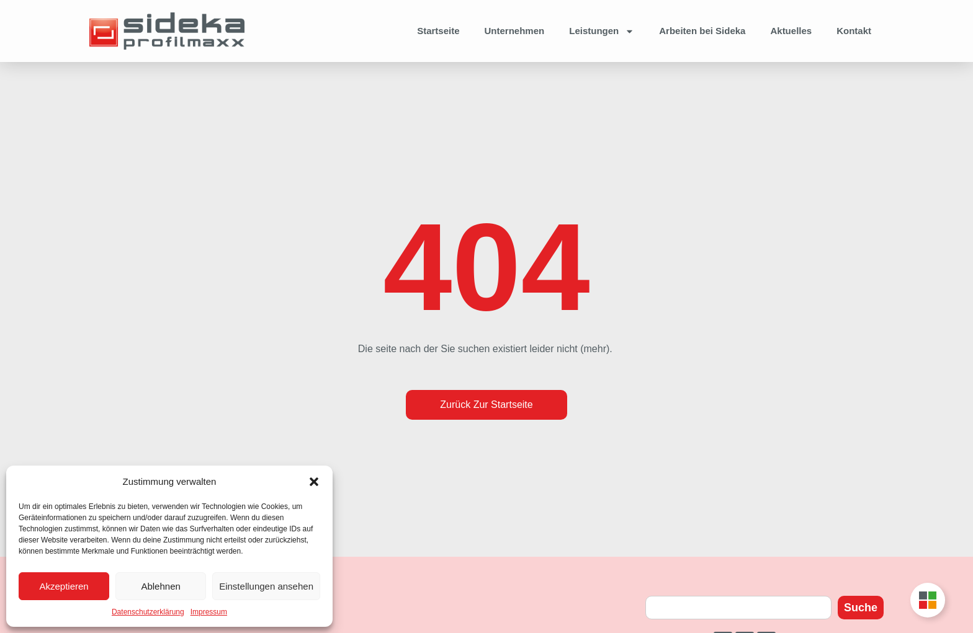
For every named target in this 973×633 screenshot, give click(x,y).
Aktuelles (791, 30)
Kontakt (853, 30)
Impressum (209, 612)
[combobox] (738, 607)
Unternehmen (515, 30)
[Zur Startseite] (166, 31)
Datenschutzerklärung (148, 612)
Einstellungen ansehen (266, 586)
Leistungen (601, 31)
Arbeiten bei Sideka (702, 30)
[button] (314, 482)
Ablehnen (160, 586)
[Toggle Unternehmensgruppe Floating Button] (927, 600)
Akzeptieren (63, 586)
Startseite (438, 30)
